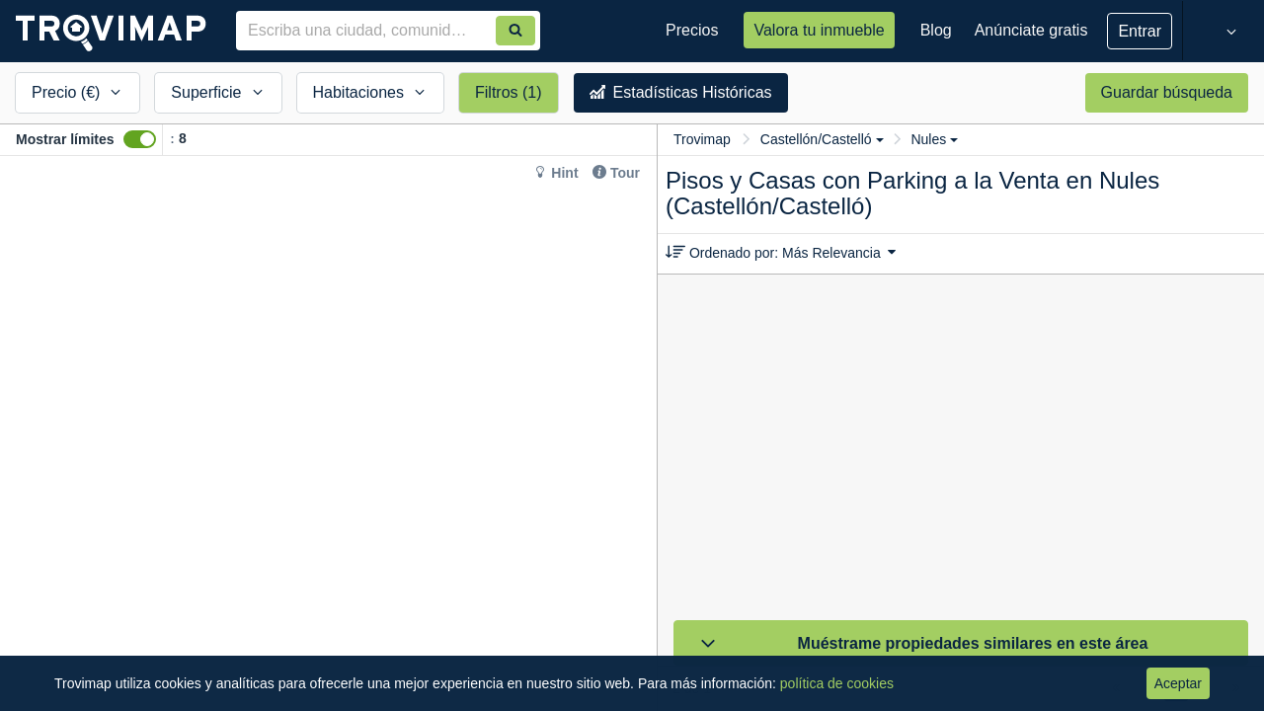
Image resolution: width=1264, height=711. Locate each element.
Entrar (1139, 31)
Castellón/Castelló (822, 139)
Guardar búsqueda (1166, 92)
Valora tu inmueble (818, 30)
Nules (934, 139)
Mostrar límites (65, 139)
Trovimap (702, 139)
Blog (936, 30)
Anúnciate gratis (1031, 30)
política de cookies (837, 683)
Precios (692, 30)
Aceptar (1178, 683)
